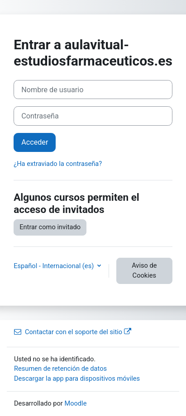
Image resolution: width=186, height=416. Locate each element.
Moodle (75, 403)
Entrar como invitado (50, 227)
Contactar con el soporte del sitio (72, 332)
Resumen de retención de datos (60, 368)
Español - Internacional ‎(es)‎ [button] (54, 266)
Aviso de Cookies (144, 270)
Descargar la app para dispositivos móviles (77, 378)
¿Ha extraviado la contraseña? (58, 164)
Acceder (34, 142)
